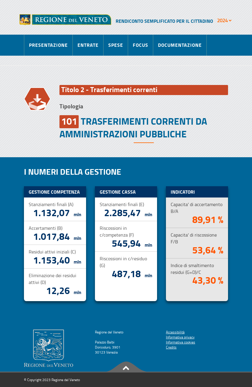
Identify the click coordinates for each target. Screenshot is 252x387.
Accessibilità (175, 332)
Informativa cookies (180, 342)
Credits (171, 347)
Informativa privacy (180, 337)
